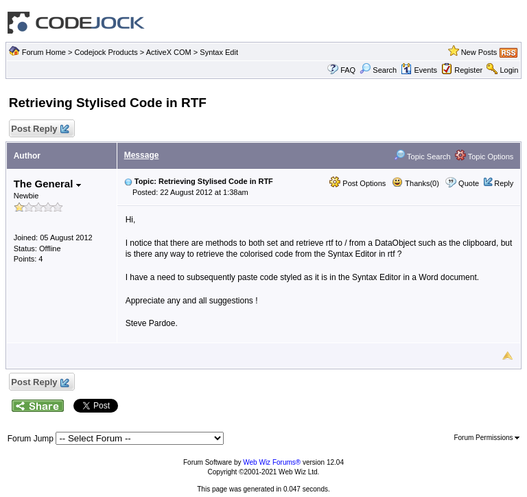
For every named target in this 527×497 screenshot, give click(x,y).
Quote (468, 183)
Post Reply (40, 129)
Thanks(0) (415, 183)
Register (468, 70)
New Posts (479, 52)
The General (47, 183)
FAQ (347, 70)
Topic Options (484, 156)
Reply (503, 183)
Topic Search (422, 156)
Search (378, 70)
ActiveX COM (168, 52)
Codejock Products (105, 52)
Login (509, 70)
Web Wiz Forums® (272, 462)
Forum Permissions (486, 437)
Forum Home (44, 52)
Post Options (357, 183)
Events (419, 70)
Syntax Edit (219, 52)
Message (141, 155)
